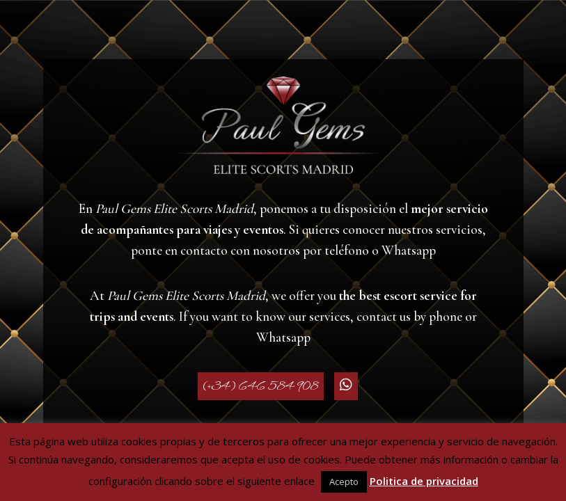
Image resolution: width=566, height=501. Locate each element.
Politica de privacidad (424, 481)
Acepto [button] (344, 481)
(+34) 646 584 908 (260, 386)
